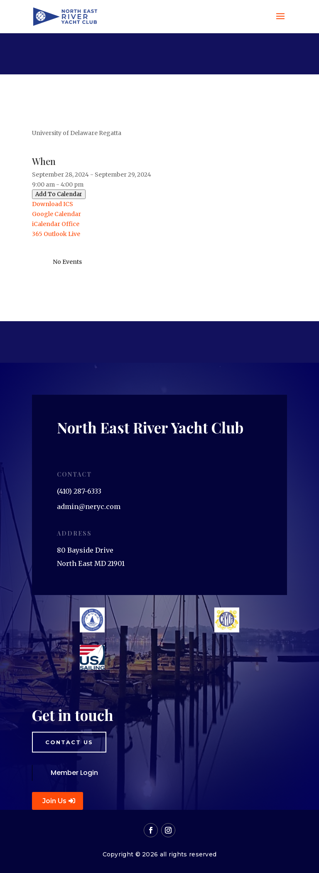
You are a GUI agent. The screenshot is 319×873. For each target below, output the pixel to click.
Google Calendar (56, 214)
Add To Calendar (58, 194)
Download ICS (52, 204)
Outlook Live (62, 234)
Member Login (74, 772)
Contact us (69, 742)
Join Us (54, 801)
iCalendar (46, 224)
